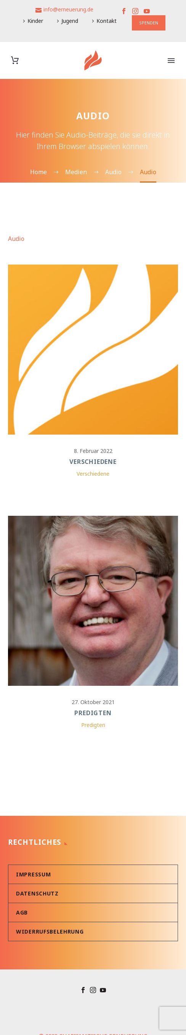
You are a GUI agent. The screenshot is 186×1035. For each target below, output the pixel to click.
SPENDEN (148, 23)
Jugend (69, 20)
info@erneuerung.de (68, 9)
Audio (16, 238)
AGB (22, 891)
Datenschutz (37, 872)
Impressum (33, 853)
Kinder (35, 20)
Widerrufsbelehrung (50, 910)
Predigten (92, 702)
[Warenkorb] (15, 60)
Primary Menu (171, 60)
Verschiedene (93, 461)
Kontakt (106, 20)
